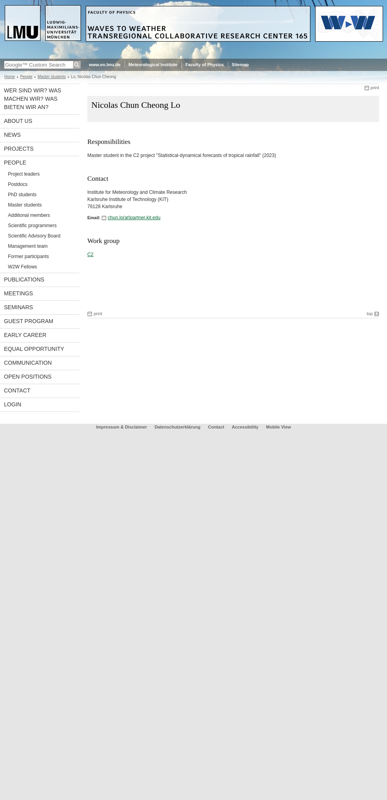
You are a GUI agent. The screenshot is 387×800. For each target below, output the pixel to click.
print (375, 87)
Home (9, 77)
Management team (28, 246)
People (26, 77)
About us (18, 121)
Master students (52, 77)
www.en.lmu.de (105, 64)
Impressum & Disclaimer (121, 427)
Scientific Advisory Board (34, 236)
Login (12, 404)
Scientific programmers (32, 225)
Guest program (28, 321)
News (12, 135)
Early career (25, 335)
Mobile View (278, 427)
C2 (90, 254)
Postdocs (17, 184)
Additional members (29, 215)
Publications (24, 279)
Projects (19, 148)
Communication (28, 363)
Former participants (28, 256)
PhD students (22, 194)
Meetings (18, 293)
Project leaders (24, 174)
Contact (17, 390)
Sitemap (240, 64)
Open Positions (28, 376)
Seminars (18, 307)
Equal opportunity (34, 349)
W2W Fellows (22, 267)
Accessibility (246, 427)
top (370, 313)
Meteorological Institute (153, 64)
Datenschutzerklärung (177, 427)
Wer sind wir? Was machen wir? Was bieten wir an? (32, 98)
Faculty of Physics (204, 64)
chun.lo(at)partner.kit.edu (134, 217)
